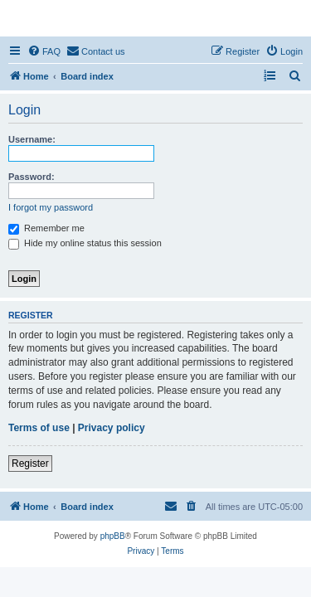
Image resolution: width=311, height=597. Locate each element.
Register (30, 463)
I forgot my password (50, 207)
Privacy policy (111, 428)
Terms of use (39, 428)
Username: (32, 139)
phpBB (112, 536)
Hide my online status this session (85, 243)
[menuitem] (44, 51)
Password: (31, 177)
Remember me (46, 228)
